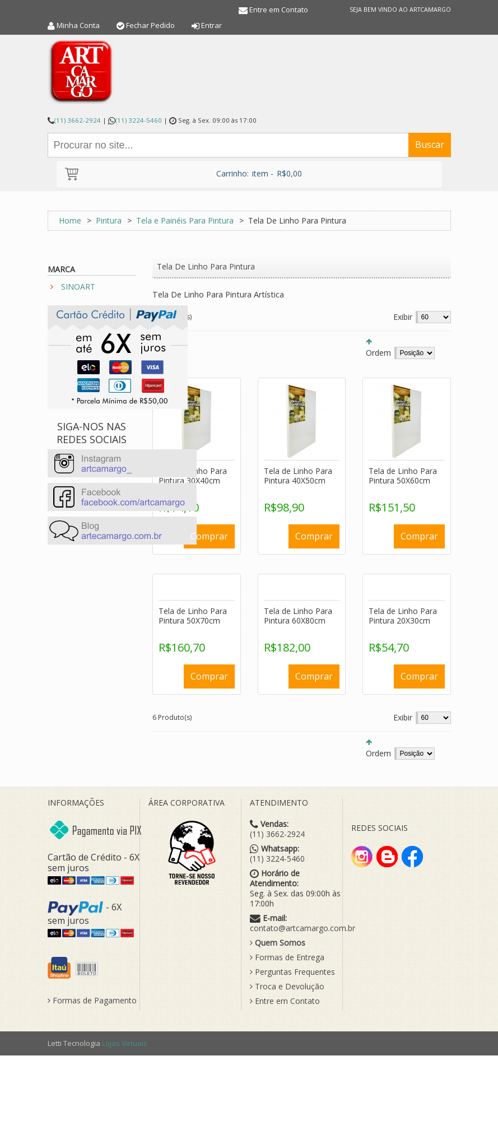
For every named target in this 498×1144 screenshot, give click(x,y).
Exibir (402, 316)
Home (70, 220)
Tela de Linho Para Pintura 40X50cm (298, 476)
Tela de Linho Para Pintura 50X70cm (193, 616)
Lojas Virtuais (124, 1043)
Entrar (211, 25)
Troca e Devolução (287, 987)
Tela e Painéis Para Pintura (185, 220)
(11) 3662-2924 (77, 120)
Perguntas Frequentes (292, 972)
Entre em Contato (278, 9)
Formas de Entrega (287, 957)
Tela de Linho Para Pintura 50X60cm (403, 476)
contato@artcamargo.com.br (302, 928)
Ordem (378, 352)
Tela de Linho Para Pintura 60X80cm (298, 616)
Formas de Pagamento (92, 1001)
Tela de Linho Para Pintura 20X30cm (403, 616)
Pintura (109, 220)
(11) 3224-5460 (138, 120)
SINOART (78, 286)
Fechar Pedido (150, 25)
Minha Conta (78, 25)
